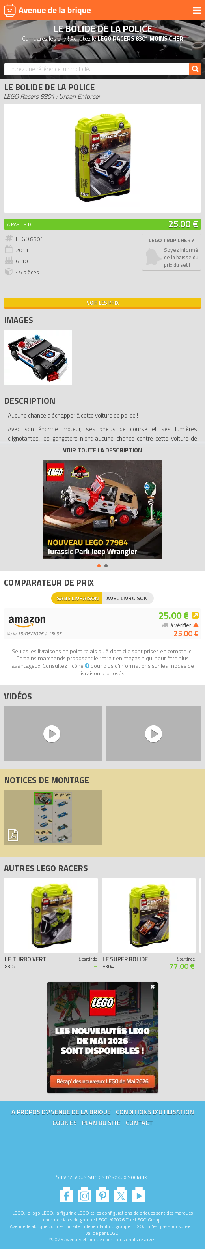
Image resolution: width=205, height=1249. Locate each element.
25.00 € (183, 224)
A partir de (20, 224)
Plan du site (101, 1122)
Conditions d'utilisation (155, 1112)
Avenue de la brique (47, 10)
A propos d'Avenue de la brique (61, 1112)
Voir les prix (103, 303)
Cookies (64, 1122)
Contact (139, 1122)
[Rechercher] (195, 69)
